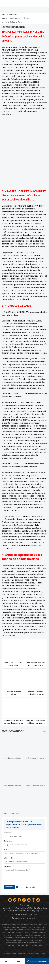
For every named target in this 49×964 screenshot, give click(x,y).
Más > (45, 731)
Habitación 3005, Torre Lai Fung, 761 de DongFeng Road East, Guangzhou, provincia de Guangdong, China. (24, 909)
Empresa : (8, 858)
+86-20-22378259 (29, 918)
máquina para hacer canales (16, 935)
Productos (13, 14)
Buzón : (8, 850)
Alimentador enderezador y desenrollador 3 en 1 (24, 942)
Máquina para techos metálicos (15, 18)
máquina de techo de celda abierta (31, 932)
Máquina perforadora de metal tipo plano (24, 945)
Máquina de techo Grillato (12, 22)
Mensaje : (9, 866)
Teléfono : (8, 841)
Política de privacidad (28, 887)
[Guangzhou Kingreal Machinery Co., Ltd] (12, 3)
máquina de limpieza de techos (15, 925)
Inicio (4, 14)
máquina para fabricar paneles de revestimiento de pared (26, 938)
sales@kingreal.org (28, 914)
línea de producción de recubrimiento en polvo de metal (24, 936)
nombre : (8, 833)
